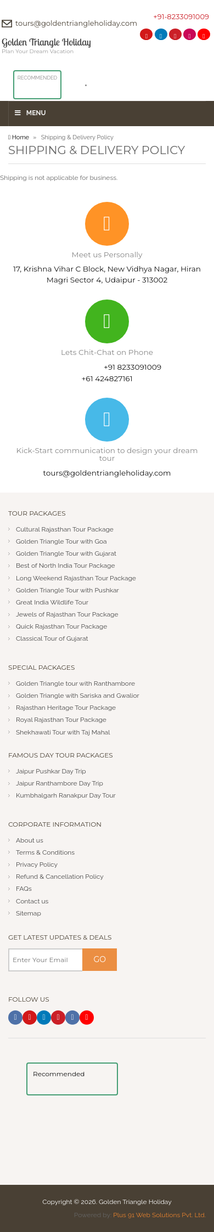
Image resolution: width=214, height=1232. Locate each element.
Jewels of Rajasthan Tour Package (67, 614)
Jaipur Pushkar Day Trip (51, 771)
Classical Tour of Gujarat (52, 638)
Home (18, 137)
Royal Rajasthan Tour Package (61, 720)
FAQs (24, 888)
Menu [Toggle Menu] (30, 113)
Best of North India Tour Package (65, 565)
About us (29, 840)
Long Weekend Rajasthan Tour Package (76, 578)
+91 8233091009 (132, 367)
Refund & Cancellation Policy (60, 876)
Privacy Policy (37, 864)
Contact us (32, 901)
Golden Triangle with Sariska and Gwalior (77, 695)
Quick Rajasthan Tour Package (61, 626)
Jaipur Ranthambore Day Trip (59, 783)
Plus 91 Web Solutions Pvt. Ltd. (159, 1215)
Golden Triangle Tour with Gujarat (66, 553)
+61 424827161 (106, 378)
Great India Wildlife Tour (52, 602)
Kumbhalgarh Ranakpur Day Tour (66, 795)
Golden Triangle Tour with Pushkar (67, 590)
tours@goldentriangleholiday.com (76, 23)
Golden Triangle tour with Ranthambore (75, 683)
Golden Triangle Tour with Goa (61, 541)
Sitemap (28, 913)
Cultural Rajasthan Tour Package (65, 529)
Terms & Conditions (45, 852)
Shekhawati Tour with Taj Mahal (63, 732)
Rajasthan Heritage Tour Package (66, 707)
